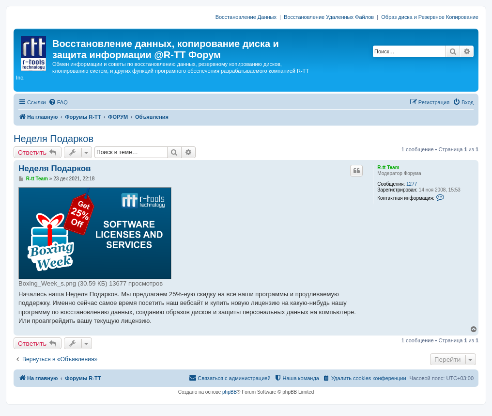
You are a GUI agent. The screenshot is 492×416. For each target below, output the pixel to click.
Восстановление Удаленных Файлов (329, 17)
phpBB (229, 392)
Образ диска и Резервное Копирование (429, 17)
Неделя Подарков (53, 138)
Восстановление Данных (246, 17)
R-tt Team (388, 167)
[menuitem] (58, 102)
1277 (411, 184)
